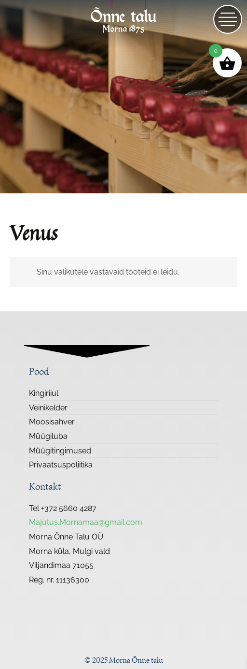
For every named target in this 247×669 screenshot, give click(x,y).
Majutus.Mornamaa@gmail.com (85, 522)
